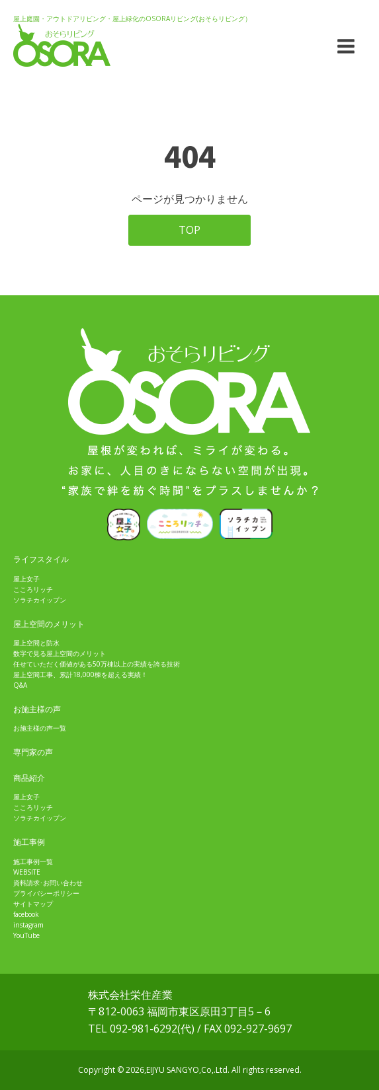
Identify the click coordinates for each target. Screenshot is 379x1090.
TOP (189, 230)
